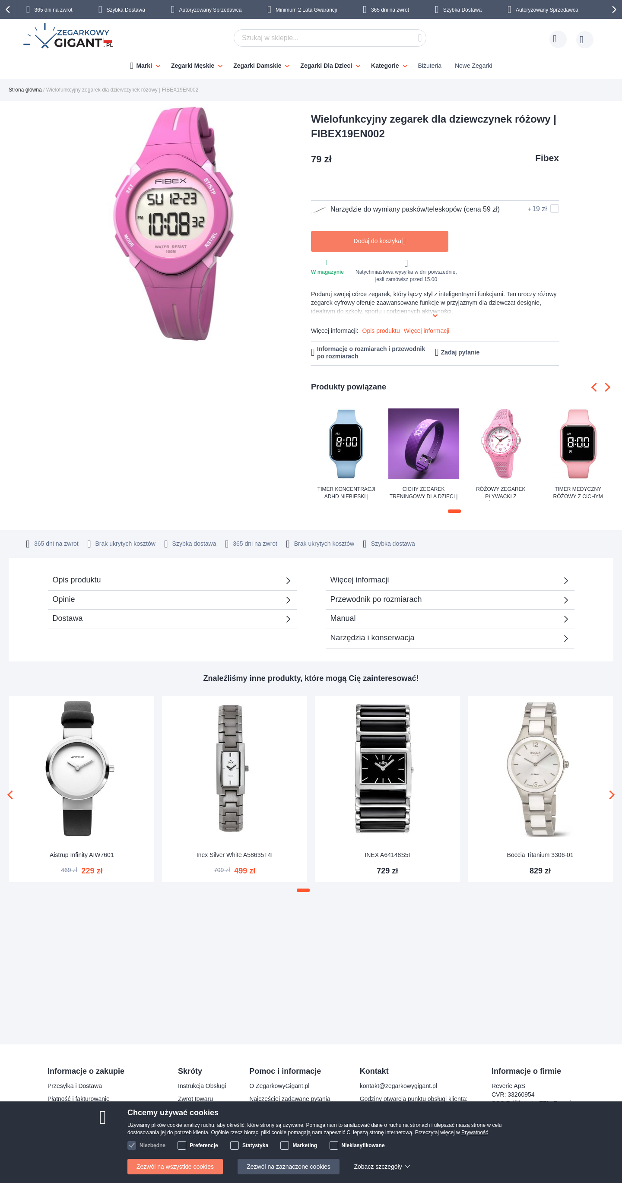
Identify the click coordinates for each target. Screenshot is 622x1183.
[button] (454, 511)
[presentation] (9, 9)
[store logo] (68, 37)
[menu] (311, 63)
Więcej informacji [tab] (359, 579)
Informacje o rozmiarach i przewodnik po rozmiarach (371, 352)
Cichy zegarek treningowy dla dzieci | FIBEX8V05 (424, 493)
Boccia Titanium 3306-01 (540, 854)
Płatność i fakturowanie (79, 1098)
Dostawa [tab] (68, 617)
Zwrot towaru (195, 1098)
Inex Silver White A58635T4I (235, 854)
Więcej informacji (427, 330)
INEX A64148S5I (387, 854)
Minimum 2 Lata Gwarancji (306, 10)
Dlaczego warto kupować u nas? (292, 1111)
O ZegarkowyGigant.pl (279, 1085)
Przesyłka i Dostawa (75, 1085)
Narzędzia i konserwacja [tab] (372, 637)
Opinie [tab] (64, 598)
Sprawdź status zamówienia (286, 1124)
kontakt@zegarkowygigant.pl (398, 1085)
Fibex (547, 158)
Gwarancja (192, 1111)
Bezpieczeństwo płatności (82, 1111)
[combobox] (330, 38)
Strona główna (25, 90)
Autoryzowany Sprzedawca (210, 10)
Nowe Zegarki (473, 65)
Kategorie (385, 65)
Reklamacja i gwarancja (79, 1137)
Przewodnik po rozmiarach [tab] (376, 598)
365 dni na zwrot (54, 10)
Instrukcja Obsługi (202, 1085)
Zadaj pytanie (460, 352)
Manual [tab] (343, 617)
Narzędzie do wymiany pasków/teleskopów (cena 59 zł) (405, 209)
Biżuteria (429, 65)
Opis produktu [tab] (77, 579)
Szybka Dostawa (125, 10)
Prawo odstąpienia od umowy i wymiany (101, 1124)
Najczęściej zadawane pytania (289, 1098)
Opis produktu (381, 330)
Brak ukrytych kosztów (315, 542)
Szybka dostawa (400, 542)
